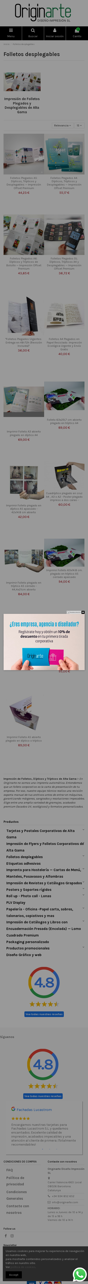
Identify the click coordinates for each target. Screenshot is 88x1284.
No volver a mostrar (75, 612)
